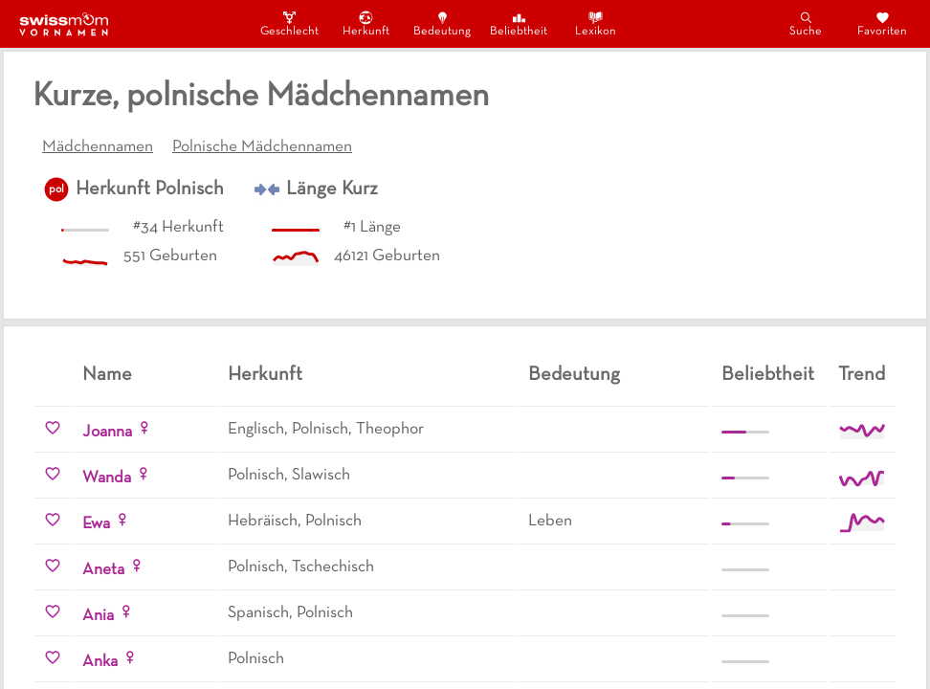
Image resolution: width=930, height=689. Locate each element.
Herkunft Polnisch (150, 189)
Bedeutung (442, 23)
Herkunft (366, 23)
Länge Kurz (332, 189)
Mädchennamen (97, 147)
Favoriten (882, 23)
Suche (805, 23)
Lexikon (595, 23)
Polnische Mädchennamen (262, 147)
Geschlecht (289, 23)
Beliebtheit (518, 23)
